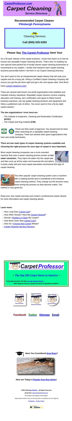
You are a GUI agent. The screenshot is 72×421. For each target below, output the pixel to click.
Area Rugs (51, 353)
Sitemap (44, 314)
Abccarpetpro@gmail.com (40, 393)
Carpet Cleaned (38, 215)
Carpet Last (24, 212)
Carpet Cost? (30, 221)
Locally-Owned (33, 281)
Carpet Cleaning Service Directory (19, 226)
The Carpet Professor (35, 52)
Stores (41, 281)
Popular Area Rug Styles (44, 379)
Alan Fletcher (33, 390)
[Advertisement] (36, 247)
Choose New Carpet (22, 224)
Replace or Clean (20, 218)
